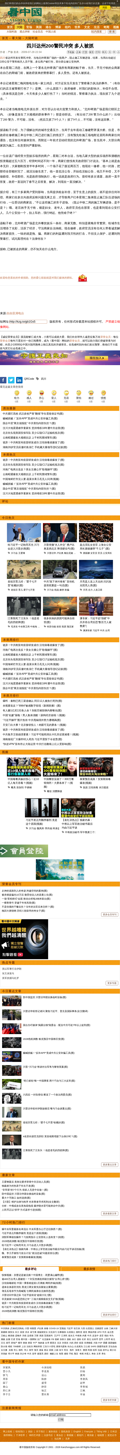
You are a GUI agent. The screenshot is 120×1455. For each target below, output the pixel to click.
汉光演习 (52, 1332)
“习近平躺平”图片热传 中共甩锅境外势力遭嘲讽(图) (32, 720)
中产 (35, 1343)
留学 (31, 1350)
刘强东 (65, 1343)
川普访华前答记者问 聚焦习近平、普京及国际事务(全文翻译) (55, 1011)
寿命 (94, 1353)
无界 (67, 1438)
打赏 (85, 52)
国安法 (11, 1332)
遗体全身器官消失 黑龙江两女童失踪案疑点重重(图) (29, 1287)
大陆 (19, 27)
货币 (101, 1339)
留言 (91, 52)
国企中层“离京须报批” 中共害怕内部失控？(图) (29, 423)
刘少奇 (23, 1353)
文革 (99, 1353)
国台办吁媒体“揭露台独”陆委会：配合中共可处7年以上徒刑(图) (56, 1025)
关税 (24, 1335)
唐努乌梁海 (61, 1346)
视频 (5, 752)
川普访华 (51, 553)
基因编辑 (112, 1343)
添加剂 (20, 787)
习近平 (96, 630)
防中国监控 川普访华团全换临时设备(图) (44, 997)
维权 (10, 1346)
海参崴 (41, 1343)
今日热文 (8, 517)
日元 (3, 1343)
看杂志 (59, 1435)
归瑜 (82, 1371)
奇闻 (106, 27)
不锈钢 (28, 787)
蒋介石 (113, 1350)
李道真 (45, 1371)
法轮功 (30, 1346)
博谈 (58, 27)
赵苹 (82, 1382)
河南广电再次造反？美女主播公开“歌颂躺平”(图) (30, 469)
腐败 (3, 1339)
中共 (102, 630)
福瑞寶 (100, 1435)
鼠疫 (85, 787)
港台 (48, 27)
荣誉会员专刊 (11, 884)
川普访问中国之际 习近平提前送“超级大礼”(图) (26, 1295)
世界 (77, 27)
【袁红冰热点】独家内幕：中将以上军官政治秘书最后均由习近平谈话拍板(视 (43, 1249)
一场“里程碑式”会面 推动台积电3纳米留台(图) (26, 898)
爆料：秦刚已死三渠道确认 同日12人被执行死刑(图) (32, 701)
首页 (10, 27)
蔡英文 (53, 1343)
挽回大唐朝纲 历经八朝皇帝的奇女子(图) (23, 910)
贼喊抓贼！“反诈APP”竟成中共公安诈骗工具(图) (30, 418)
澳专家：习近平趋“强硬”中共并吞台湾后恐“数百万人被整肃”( (95, 622)
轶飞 (5, 1375)
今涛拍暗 (47, 1367)
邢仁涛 (7, 1390)
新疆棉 (4, 1332)
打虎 (13, 1339)
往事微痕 (62, 1332)
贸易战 (63, 1328)
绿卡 (61, 1350)
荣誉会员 (105, 337)
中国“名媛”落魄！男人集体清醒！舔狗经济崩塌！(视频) (34, 715)
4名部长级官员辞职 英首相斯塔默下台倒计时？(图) (50, 1136)
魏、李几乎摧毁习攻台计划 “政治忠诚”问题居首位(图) (30, 1253)
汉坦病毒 (93, 787)
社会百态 (38, 31)
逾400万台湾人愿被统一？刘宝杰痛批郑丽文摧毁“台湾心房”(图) (35, 1279)
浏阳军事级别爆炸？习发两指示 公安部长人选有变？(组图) (33, 1237)
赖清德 (11, 1335)
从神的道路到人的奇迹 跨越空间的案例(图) (24, 890)
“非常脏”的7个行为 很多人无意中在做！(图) (25, 1189)
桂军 (95, 1350)
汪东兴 (41, 626)
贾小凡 (7, 1371)
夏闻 (82, 1375)
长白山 (70, 1346)
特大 (104, 52)
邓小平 (11, 1353)
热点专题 (8, 962)
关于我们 (40, 1431)
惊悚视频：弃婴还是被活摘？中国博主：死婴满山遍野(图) (33, 1275)
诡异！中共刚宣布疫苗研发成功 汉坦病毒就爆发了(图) (33, 442)
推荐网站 (8, 1435)
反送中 (95, 1335)
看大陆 (17, 38)
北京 (59, 1343)
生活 (97, 27)
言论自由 (112, 1346)
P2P (100, 1343)
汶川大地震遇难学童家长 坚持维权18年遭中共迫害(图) (34, 428)
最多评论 (31, 1269)
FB (52, 1339)
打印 (98, 52)
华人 (16, 1350)
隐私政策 (65, 1431)
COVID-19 (54, 1328)
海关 (36, 1350)
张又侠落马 (8, 973)
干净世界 (20, 1435)
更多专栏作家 (109, 1400)
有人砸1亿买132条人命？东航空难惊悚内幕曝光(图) (32, 710)
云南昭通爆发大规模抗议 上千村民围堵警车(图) (30, 437)
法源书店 (48, 1435)
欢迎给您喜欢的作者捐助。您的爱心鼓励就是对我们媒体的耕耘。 (37, 277)
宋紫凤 (7, 1367)
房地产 (14, 1343)
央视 (11, 1350)
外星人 (87, 1353)
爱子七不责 (29, 590)
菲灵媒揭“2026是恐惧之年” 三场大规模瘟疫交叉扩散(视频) (33, 1299)
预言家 (70, 626)
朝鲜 (57, 1339)
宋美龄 (4, 1353)
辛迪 (82, 1394)
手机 (71, 1353)
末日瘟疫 (104, 787)
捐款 (30, 1431)
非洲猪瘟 (88, 1343)
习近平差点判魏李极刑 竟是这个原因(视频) (24, 1233)
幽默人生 (54, 1353)
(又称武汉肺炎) (17, 1328)
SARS (93, 1346)
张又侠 (77, 1328)
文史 (87, 27)
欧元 (113, 1339)
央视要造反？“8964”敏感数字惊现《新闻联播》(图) (32, 705)
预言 (76, 1353)
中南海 (33, 626)
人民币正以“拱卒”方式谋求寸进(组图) (21, 1209)
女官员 (93, 553)
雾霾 (105, 1343)
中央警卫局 (24, 626)
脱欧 (69, 1339)
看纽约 (80, 1435)
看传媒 (90, 1435)
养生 (104, 1353)
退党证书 (111, 1435)
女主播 (4, 1350)
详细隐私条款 (77, 7)
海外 (72, 1350)
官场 (29, 27)
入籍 (56, 1350)
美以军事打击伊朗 (11, 968)
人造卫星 (97, 590)
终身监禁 (57, 828)
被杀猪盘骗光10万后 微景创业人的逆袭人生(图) (27, 894)
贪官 (101, 1335)
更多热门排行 (109, 1261)
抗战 (100, 1350)
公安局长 (107, 553)
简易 (82, 1367)
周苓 (5, 1379)
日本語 (113, 1431)
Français (88, 1431)
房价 (76, 1343)
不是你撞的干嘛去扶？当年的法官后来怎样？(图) (28, 906)
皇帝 (34, 1353)
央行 (74, 1339)
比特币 (95, 1339)
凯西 (64, 626)
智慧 (61, 1353)
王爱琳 (21, 553)
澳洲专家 (87, 630)
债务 (79, 1339)
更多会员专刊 (109, 914)
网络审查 (38, 1346)
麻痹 (62, 590)
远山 (44, 1375)
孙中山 (106, 1350)
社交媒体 (46, 1339)
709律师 (17, 1346)
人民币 (107, 1339)
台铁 (106, 1328)
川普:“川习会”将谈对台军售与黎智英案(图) (45, 1066)
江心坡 (87, 1346)
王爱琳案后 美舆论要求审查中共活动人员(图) (26, 1181)
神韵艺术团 (34, 1435)
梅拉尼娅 (68, 553)
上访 (24, 1346)
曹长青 (45, 1394)
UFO (99, 1332)
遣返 (41, 1350)
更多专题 (111, 983)
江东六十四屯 (49, 1346)
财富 (30, 1343)
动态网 (57, 1438)
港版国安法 (42, 1332)
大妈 (71, 1343)
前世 (59, 626)
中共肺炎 (5, 1328)
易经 (46, 1353)
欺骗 (67, 590)
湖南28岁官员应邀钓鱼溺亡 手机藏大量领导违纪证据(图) (35, 447)
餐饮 (49, 791)
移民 (21, 1350)
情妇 (106, 1335)
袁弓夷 (33, 1332)
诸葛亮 (40, 1353)
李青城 (84, 1386)
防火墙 (4, 1346)
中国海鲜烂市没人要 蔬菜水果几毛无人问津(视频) (31, 479)
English (77, 1431)
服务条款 (53, 1431)
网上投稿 (7, 1431)
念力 (90, 590)
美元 (89, 1339)
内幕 (84, 1335)
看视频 (70, 1435)
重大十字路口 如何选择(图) (16, 1197)
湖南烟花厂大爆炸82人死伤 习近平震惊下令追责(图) (32, 739)
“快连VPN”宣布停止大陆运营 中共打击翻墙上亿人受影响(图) (37, 744)
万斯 (36, 1335)
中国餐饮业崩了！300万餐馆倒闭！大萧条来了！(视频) (59, 783)
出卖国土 (90, 1328)
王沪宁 (57, 1335)
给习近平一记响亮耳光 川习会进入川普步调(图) (27, 1245)
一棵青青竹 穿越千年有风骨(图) (18, 902)
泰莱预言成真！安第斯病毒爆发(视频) (22, 1257)
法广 (39, 1339)
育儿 (20, 590)
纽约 (68, 27)
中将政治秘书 (72, 832)
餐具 (13, 787)
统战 (56, 590)
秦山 (5, 1386)
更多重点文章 (109, 1164)
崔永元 (71, 1335)
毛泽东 (14, 626)
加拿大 (63, 1339)
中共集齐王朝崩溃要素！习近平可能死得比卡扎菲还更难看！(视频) (41, 734)
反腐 (8, 1339)
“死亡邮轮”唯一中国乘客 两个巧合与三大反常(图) (49, 1080)
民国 (90, 1350)
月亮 (85, 590)
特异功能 (51, 626)
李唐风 (84, 1379)
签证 (46, 1350)
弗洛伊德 (92, 1332)
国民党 (79, 1332)
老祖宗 (14, 590)
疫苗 (22, 1332)
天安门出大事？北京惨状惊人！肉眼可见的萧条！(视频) (34, 725)
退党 (85, 1332)
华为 (111, 1335)
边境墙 (30, 1335)
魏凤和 (40, 828)
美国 (39, 27)
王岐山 (4, 1335)
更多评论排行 (109, 1314)
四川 (2, 57)
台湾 (107, 630)
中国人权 (51, 31)
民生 (66, 1350)
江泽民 (64, 1335)
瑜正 (44, 1390)
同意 (105, 7)
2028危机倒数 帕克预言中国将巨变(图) (44, 1039)
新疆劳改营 (102, 1346)
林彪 (17, 1353)
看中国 (26, 14)
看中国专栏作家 (13, 1361)
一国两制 (32, 1339)
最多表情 (89, 1269)
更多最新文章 (109, 1213)
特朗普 (33, 1328)
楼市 (20, 1343)
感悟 (66, 1353)
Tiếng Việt (102, 1431)
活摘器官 (99, 1328)
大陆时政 (12, 31)
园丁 (5, 1382)
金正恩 (110, 1332)
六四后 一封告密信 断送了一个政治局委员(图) (47, 1094)
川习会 (14, 553)
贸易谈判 (48, 1335)
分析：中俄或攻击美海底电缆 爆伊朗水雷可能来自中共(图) (33, 1205)
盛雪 (44, 1382)
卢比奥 (60, 553)
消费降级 (57, 791)
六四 (83, 1328)
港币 (8, 1343)
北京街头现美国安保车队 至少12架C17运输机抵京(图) (33, 432)
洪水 (27, 1332)
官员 (100, 553)
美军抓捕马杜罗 (10, 978)
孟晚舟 (18, 1335)
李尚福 (48, 828)
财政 (25, 1343)
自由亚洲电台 (15, 313)
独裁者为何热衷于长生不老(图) (18, 1185)
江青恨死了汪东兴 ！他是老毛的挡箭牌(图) (46, 1150)
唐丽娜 (86, 553)
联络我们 (20, 1431)
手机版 (70, 52)
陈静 (44, 1379)
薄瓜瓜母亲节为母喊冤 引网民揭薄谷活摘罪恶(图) (28, 1291)
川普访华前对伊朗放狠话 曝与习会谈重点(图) (47, 1108)
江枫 (82, 1390)
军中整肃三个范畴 (89, 832)
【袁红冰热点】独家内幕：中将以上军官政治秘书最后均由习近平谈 (77, 824)
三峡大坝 (113, 1328)
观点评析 (25, 31)
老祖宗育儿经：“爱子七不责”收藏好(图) (44, 1122)
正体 (78, 52)
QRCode (29, 378)
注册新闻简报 (11, 1408)
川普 (27, 1328)
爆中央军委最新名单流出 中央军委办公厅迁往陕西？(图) (32, 1229)
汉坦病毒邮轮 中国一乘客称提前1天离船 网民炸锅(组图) (32, 1283)
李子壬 (7, 1394)
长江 (17, 1332)
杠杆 (84, 1339)
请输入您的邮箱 (40, 1415)
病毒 (46, 1328)
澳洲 (85, 1350)
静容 (44, 1386)
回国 (51, 1350)
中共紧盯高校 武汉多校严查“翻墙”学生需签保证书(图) (33, 413)
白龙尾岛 (78, 1346)
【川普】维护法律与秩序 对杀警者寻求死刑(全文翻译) (31, 1201)
